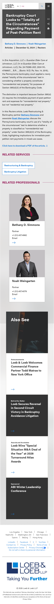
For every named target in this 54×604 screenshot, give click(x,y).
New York (28, 532)
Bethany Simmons (30, 114)
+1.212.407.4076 (19, 291)
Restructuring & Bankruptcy (18, 165)
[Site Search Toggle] (42, 6)
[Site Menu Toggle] (48, 6)
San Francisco (42, 534)
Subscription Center (16, 547)
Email (14, 238)
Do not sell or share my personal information (27, 550)
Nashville (9, 534)
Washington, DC (24, 534)
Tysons (14, 537)
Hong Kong (37, 537)
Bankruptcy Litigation (15, 171)
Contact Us (11, 544)
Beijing (25, 537)
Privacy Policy (26, 544)
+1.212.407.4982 (19, 235)
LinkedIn (11, 542)
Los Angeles (15, 532)
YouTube (42, 542)
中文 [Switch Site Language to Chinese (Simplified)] (23, 6)
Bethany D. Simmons (15, 43)
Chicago (40, 532)
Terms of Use (42, 544)
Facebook (24, 542)
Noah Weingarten (37, 43)
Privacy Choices (37, 547)
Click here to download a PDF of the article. (23, 145)
